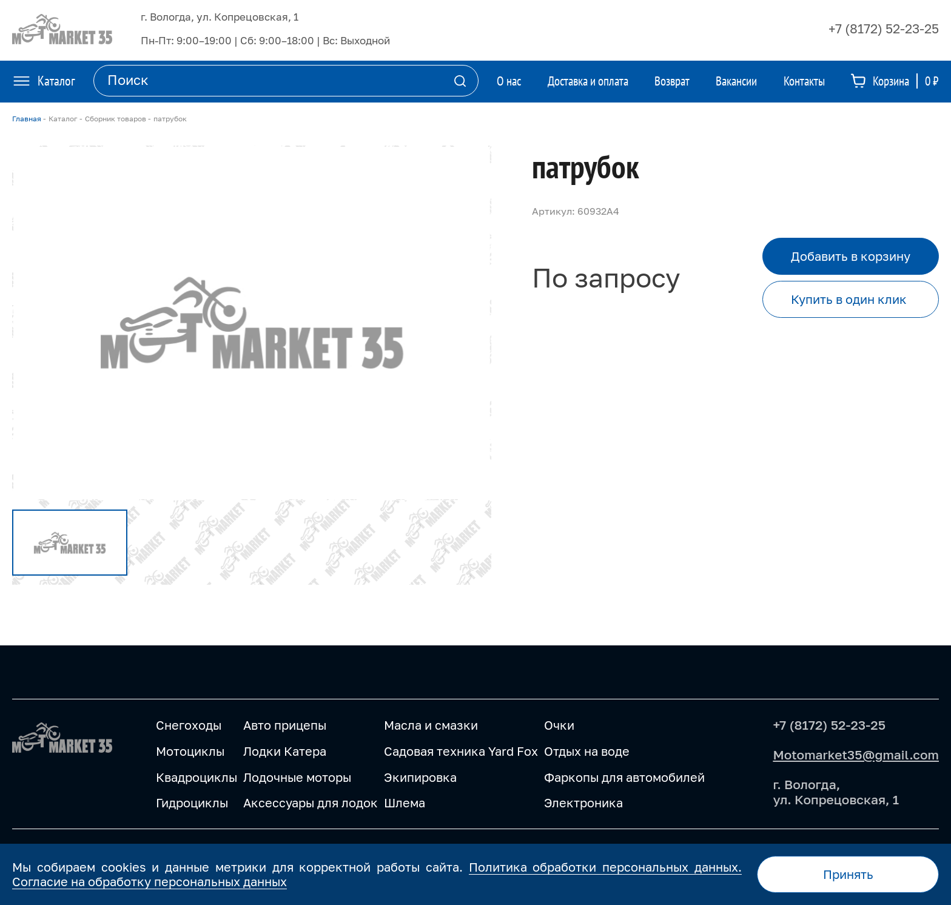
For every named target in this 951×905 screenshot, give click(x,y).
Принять (848, 874)
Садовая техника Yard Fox (461, 751)
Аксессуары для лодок (310, 802)
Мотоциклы (190, 751)
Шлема (404, 802)
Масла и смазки (431, 725)
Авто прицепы (284, 725)
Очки (559, 725)
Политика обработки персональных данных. (605, 867)
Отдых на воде (587, 751)
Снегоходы (188, 725)
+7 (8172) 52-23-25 (883, 28)
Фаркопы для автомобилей (624, 777)
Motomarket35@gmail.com (856, 754)
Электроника (583, 802)
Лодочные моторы (297, 777)
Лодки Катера (284, 751)
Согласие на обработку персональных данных (149, 881)
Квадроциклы (196, 777)
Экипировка (420, 777)
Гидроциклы (192, 802)
